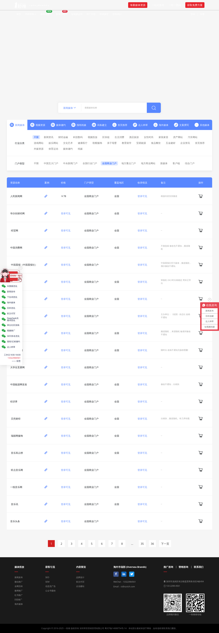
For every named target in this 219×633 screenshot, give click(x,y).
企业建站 (80, 586)
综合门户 (190, 163)
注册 (202, 14)
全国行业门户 (90, 163)
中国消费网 (16, 247)
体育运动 (53, 148)
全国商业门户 (109, 163)
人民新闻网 (16, 196)
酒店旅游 (134, 137)
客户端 (176, 163)
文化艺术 (68, 143)
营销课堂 (104, 14)
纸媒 (80, 148)
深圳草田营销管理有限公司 (92, 628)
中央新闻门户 (70, 163)
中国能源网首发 (18, 384)
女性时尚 (148, 137)
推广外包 (91, 14)
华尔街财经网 (17, 213)
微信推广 (19, 581)
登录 (193, 14)
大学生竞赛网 (17, 367)
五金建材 (170, 143)
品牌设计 (80, 577)
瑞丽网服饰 (17, 435)
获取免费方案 (195, 5)
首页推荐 (200, 143)
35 (142, 544)
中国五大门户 (51, 163)
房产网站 (178, 137)
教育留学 (126, 143)
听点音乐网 (17, 470)
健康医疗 (82, 143)
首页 (19, 14)
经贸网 (14, 230)
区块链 (106, 137)
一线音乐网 (16, 487)
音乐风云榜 (17, 452)
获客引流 (62, 13)
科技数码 (78, 137)
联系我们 (117, 14)
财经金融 (63, 137)
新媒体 (164, 163)
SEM (47, 581)
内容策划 (29, 14)
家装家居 (163, 137)
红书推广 (19, 595)
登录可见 (142, 196)
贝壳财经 (16, 418)
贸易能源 (141, 143)
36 (152, 544)
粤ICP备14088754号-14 (115, 628)
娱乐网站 (53, 143)
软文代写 (80, 581)
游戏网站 (38, 143)
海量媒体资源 (137, 5)
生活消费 (119, 137)
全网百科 (19, 586)
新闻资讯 (48, 137)
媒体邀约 (68, 148)
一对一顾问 (174, 5)
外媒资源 (38, 148)
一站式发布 (157, 5)
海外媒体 (19, 604)
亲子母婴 (112, 143)
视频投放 (92, 137)
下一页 (165, 544)
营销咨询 (183, 567)
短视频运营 (76, 14)
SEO (47, 577)
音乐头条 (15, 521)
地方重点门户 (128, 163)
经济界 (13, 401)
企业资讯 (185, 143)
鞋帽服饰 (97, 143)
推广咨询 (168, 567)
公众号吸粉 (50, 590)
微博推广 (19, 590)
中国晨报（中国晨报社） (24, 264)
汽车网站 (192, 137)
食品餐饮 (156, 143)
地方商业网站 (148, 163)
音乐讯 (14, 504)
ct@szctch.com (128, 586)
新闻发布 (19, 577)
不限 (36, 137)
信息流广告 (50, 586)
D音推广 (18, 599)
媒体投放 (46, 13)
